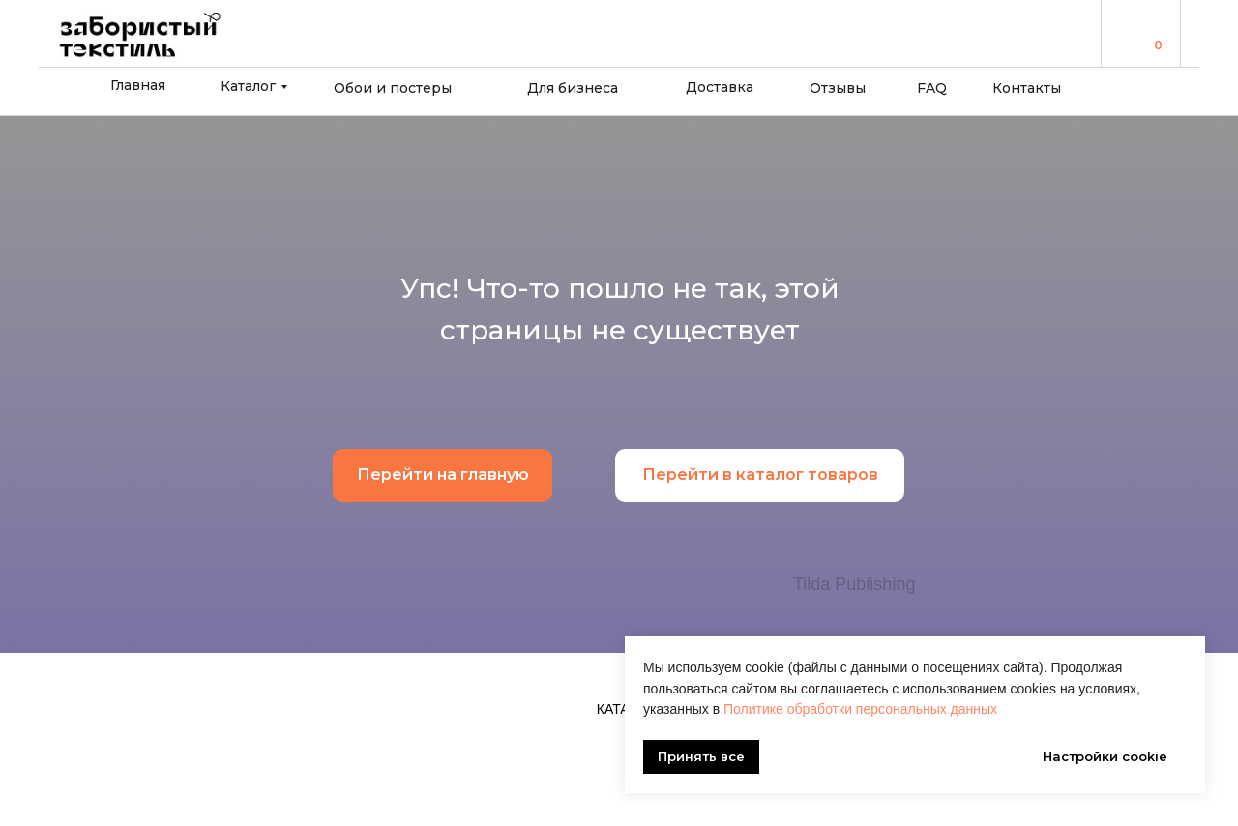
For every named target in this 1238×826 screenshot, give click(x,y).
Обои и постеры (393, 88)
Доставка (719, 87)
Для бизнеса (572, 88)
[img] (1132, 32)
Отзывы (838, 88)
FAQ (932, 88)
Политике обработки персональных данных (860, 709)
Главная (137, 85)
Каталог (248, 86)
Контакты (1026, 88)
